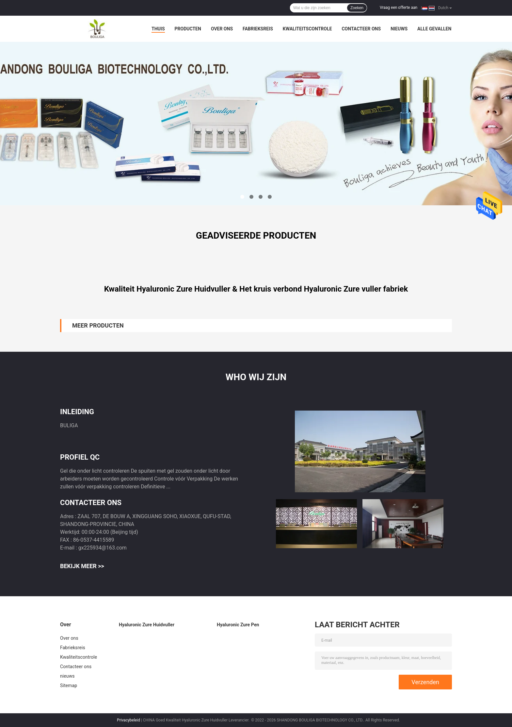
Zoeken (356, 8)
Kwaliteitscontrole (307, 28)
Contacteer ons (361, 28)
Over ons (222, 28)
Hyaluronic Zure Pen (238, 624)
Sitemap (68, 685)
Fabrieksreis (258, 28)
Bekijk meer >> (82, 566)
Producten (188, 28)
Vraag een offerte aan (398, 7)
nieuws (399, 28)
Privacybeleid (128, 720)
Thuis (158, 28)
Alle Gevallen (434, 28)
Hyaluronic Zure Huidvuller (146, 624)
